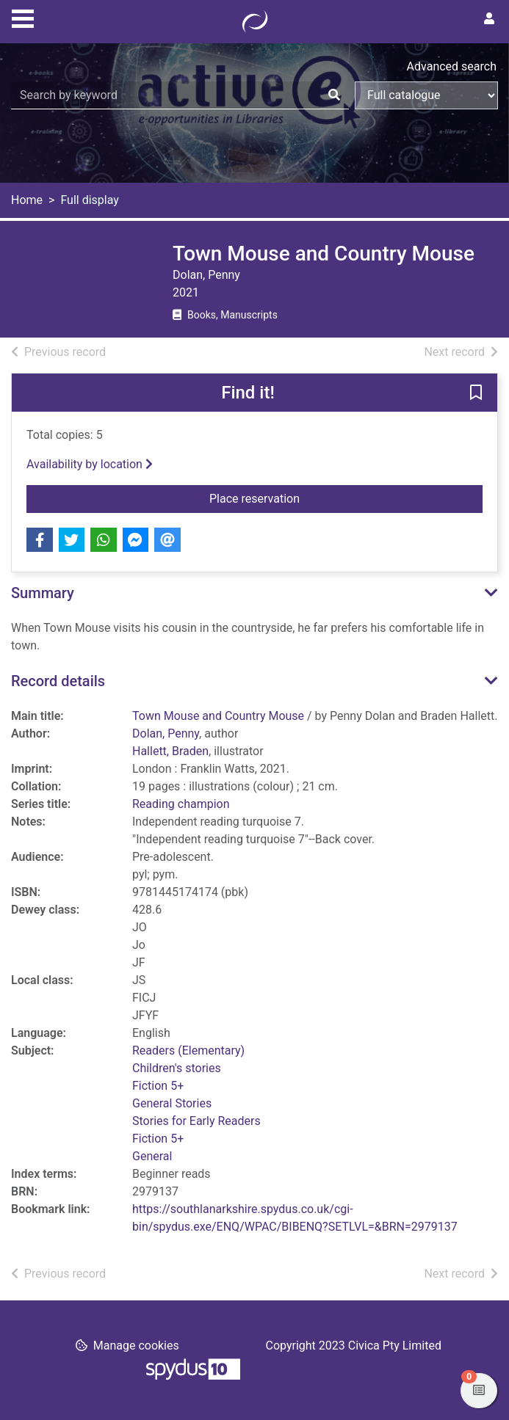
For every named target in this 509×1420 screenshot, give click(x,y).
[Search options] (426, 95)
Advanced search (452, 66)
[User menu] (489, 19)
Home (27, 200)
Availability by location (89, 464)
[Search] (334, 95)
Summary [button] (42, 593)
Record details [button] (58, 681)
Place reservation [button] (346, 497)
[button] (476, 393)
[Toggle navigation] (23, 17)
